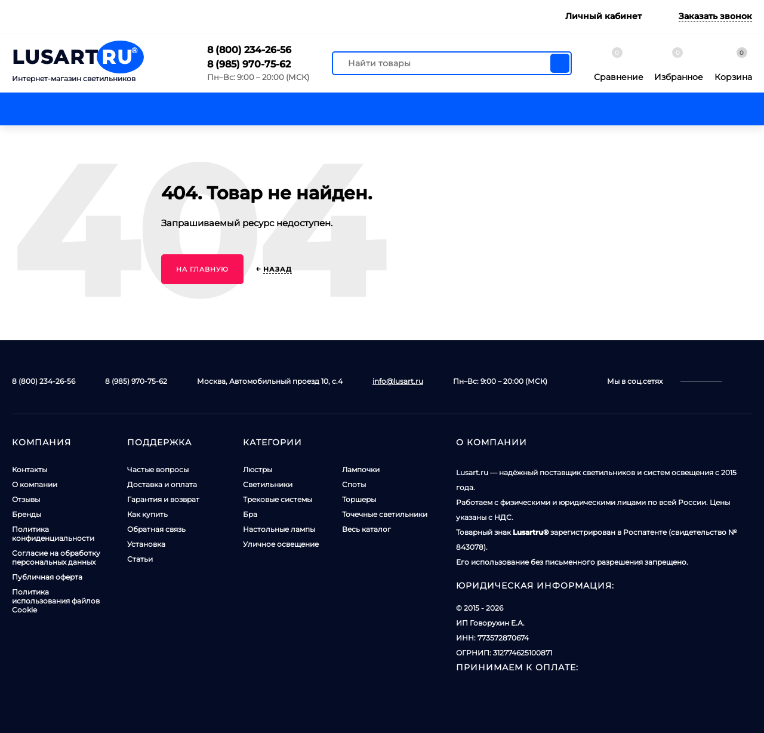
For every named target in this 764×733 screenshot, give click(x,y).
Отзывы (26, 499)
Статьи (140, 559)
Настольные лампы (279, 529)
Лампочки (361, 469)
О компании (34, 484)
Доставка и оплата (172, 16)
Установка (146, 544)
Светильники (267, 484)
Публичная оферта (47, 576)
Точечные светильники (384, 514)
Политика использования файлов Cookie (56, 600)
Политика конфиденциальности (53, 534)
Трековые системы (277, 499)
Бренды (26, 514)
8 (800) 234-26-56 (249, 50)
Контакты (92, 16)
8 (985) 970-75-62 (249, 64)
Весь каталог (366, 529)
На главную (202, 269)
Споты (354, 484)
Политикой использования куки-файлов (331, 699)
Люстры (257, 469)
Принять (628, 699)
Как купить (147, 514)
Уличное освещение (281, 544)
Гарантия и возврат (275, 16)
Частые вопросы (158, 469)
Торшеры (359, 499)
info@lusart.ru (397, 381)
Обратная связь (156, 529)
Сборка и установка (381, 16)
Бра (250, 514)
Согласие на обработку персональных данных (56, 557)
